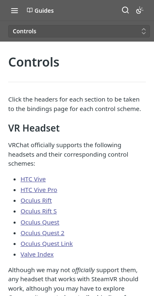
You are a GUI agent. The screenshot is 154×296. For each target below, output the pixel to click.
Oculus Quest (40, 222)
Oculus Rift (36, 200)
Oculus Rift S (39, 211)
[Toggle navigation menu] (14, 10)
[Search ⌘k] (125, 10)
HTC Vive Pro (39, 189)
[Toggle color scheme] (139, 10)
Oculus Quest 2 (42, 233)
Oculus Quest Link (47, 243)
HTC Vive (33, 179)
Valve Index (37, 254)
